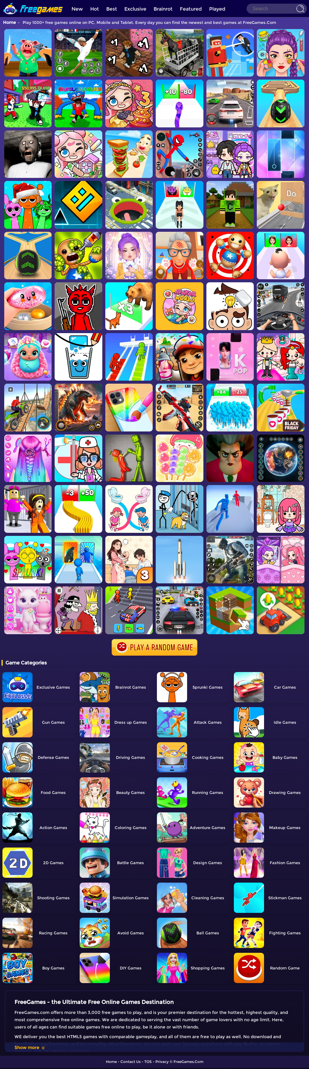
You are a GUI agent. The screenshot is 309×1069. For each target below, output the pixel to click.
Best (111, 9)
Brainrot (163, 9)
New (77, 9)
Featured (191, 9)
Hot (94, 9)
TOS (148, 1061)
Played (217, 9)
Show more (30, 1047)
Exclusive (135, 9)
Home (9, 22)
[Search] (277, 9)
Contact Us (130, 1061)
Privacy (162, 1061)
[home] (33, 2)
